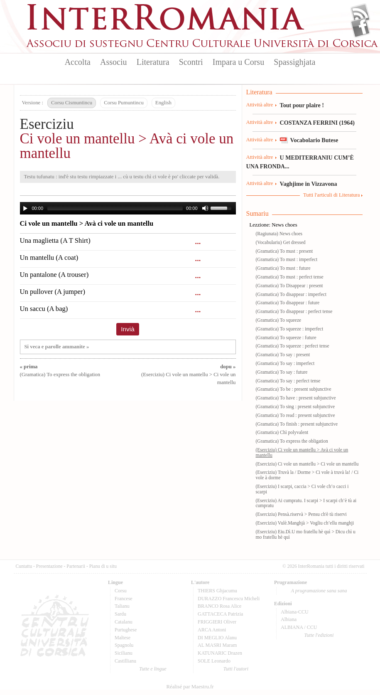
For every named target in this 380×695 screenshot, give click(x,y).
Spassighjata (294, 62)
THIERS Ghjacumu (217, 591)
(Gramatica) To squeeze (279, 320)
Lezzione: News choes (273, 225)
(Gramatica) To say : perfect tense (288, 380)
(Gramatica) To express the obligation (292, 441)
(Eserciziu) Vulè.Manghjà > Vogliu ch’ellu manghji (305, 522)
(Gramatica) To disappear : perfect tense (294, 311)
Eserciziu (47, 124)
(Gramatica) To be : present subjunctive (293, 389)
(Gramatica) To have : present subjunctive (296, 397)
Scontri (191, 62)
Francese (123, 598)
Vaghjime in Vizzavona (308, 183)
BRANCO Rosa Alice (219, 606)
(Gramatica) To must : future (283, 268)
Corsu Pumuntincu (124, 103)
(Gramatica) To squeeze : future (286, 337)
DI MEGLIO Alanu (217, 638)
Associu (113, 62)
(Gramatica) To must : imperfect (287, 259)
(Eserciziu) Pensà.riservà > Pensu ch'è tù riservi (301, 514)
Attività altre (259, 105)
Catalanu (123, 622)
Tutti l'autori (235, 669)
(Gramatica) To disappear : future (288, 302)
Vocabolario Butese (314, 140)
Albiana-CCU (295, 612)
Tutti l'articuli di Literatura (331, 195)
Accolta (78, 62)
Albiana (289, 619)
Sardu (120, 614)
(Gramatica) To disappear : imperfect (291, 294)
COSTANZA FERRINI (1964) (317, 122)
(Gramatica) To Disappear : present (289, 285)
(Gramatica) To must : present (284, 251)
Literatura (153, 62)
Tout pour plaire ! (302, 105)
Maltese (122, 638)
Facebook (360, 27)
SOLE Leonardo (214, 661)
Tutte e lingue (152, 669)
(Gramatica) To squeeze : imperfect (290, 328)
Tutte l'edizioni (319, 635)
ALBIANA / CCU (299, 627)
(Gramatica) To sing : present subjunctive (295, 406)
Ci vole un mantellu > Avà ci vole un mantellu (127, 146)
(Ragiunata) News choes (279, 233)
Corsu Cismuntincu (71, 103)
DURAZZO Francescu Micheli (229, 598)
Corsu (121, 591)
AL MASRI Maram (217, 645)
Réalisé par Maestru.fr (189, 687)
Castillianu (125, 661)
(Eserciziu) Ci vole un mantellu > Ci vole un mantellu (188, 374)
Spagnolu (124, 645)
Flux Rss (360, 14)
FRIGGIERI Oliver (217, 622)
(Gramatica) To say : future (282, 372)
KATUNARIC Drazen (220, 653)
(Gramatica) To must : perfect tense (290, 276)
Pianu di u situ (103, 566)
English (163, 103)
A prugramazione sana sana (319, 591)
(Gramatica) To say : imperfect (285, 363)
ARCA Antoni (212, 630)
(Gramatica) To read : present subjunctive (295, 415)
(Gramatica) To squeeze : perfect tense (292, 345)
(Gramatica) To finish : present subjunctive (297, 423)
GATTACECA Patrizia (220, 614)
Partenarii (75, 566)
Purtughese (126, 630)
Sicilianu (123, 653)
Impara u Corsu (238, 62)
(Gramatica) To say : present (283, 354)
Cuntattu (24, 566)
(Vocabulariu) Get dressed (281, 242)
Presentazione (49, 566)
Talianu (122, 606)
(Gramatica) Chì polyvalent (282, 432)
